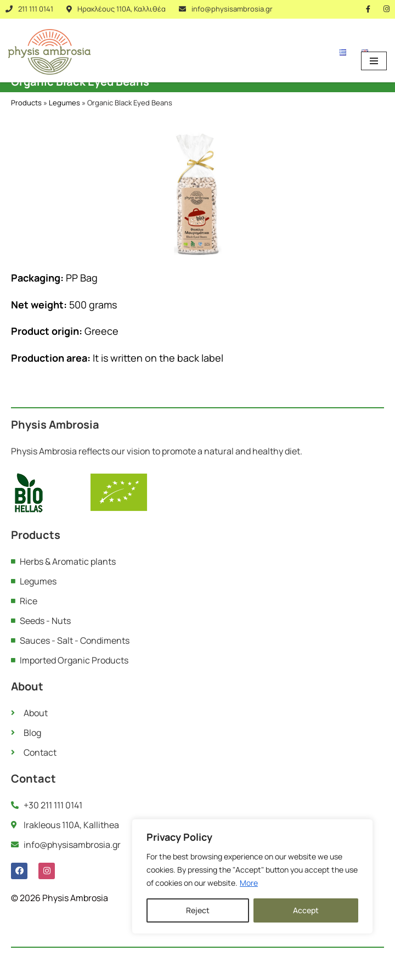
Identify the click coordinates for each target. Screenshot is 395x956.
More (249, 883)
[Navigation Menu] (374, 61)
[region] (252, 876)
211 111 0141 (35, 9)
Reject (198, 910)
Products (26, 103)
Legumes (64, 103)
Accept (306, 910)
